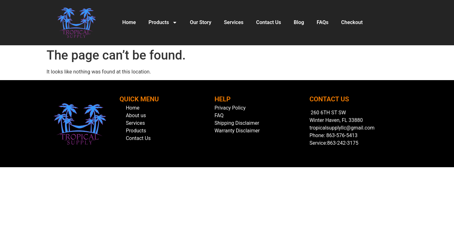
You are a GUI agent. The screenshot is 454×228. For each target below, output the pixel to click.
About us (136, 115)
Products (162, 22)
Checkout (352, 22)
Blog (299, 22)
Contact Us (268, 22)
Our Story (200, 22)
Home (129, 22)
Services (233, 22)
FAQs (322, 22)
